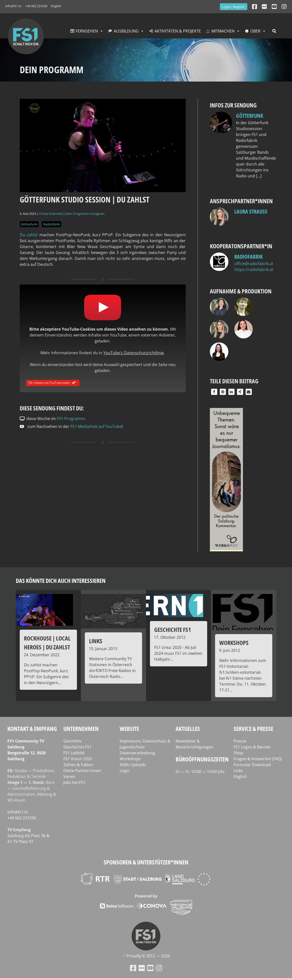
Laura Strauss (250, 211)
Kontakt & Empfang (32, 729)
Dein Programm (77, 213)
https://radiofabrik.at (253, 269)
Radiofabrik (51, 224)
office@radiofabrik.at (253, 263)
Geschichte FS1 (77, 747)
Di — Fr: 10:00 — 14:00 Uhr (200, 771)
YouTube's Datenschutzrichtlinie (133, 352)
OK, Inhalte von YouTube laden (52, 383)
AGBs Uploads (133, 764)
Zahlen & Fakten (78, 764)
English (56, 6)
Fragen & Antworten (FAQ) (258, 758)
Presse (240, 741)
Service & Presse (253, 729)
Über (255, 31)
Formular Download (252, 764)
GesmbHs (72, 741)
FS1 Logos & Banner (252, 747)
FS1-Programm (71, 418)
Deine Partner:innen (82, 770)
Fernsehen (87, 31)
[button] (214, 392)
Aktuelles (188, 729)
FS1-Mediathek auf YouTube (96, 426)
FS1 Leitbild (73, 753)
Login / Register (233, 6)
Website (129, 729)
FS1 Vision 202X (77, 758)
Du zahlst (29, 234)
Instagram (97, 213)
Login (125, 770)
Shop (238, 753)
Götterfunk (29, 224)
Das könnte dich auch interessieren (61, 580)
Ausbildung (126, 31)
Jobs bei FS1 (74, 782)
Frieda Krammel (50, 213)
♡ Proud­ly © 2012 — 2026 (146, 956)
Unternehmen (81, 729)
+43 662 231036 (36, 6)
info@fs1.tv (13, 6)
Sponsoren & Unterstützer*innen (146, 862)
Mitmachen (223, 31)
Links (238, 770)
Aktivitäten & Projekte (177, 31)
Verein (69, 776)
